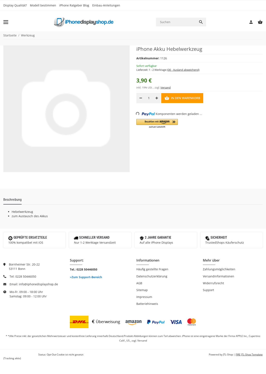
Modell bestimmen (43, 5)
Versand (165, 87)
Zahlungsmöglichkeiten (219, 269)
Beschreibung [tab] (12, 200)
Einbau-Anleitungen (106, 5)
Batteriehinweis (147, 304)
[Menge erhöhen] (156, 98)
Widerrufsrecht (213, 283)
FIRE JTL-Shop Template (249, 354)
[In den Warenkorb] (182, 98)
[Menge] (148, 98)
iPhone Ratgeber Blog (74, 5)
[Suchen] (176, 22)
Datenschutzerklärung (151, 276)
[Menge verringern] (140, 98)
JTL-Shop (228, 354)
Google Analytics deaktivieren (20, 354)
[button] (157, 123)
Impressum (144, 297)
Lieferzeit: (168, 70)
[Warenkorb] (258, 22)
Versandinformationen (218, 276)
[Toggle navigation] (5, 22)
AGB (139, 283)
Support (208, 290)
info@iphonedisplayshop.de (38, 284)
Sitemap (142, 290)
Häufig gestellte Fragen (152, 269)
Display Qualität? (15, 5)
